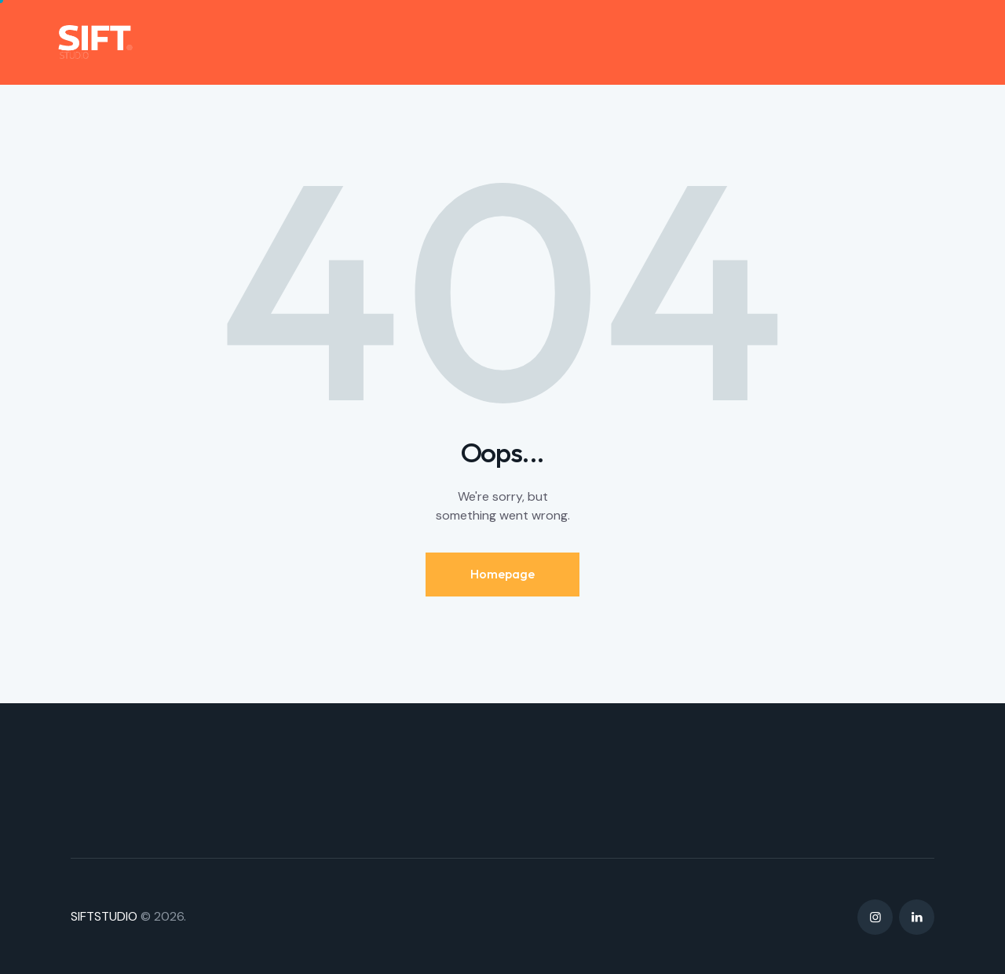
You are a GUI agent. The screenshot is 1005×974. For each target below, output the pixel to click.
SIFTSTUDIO (104, 916)
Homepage (502, 574)
